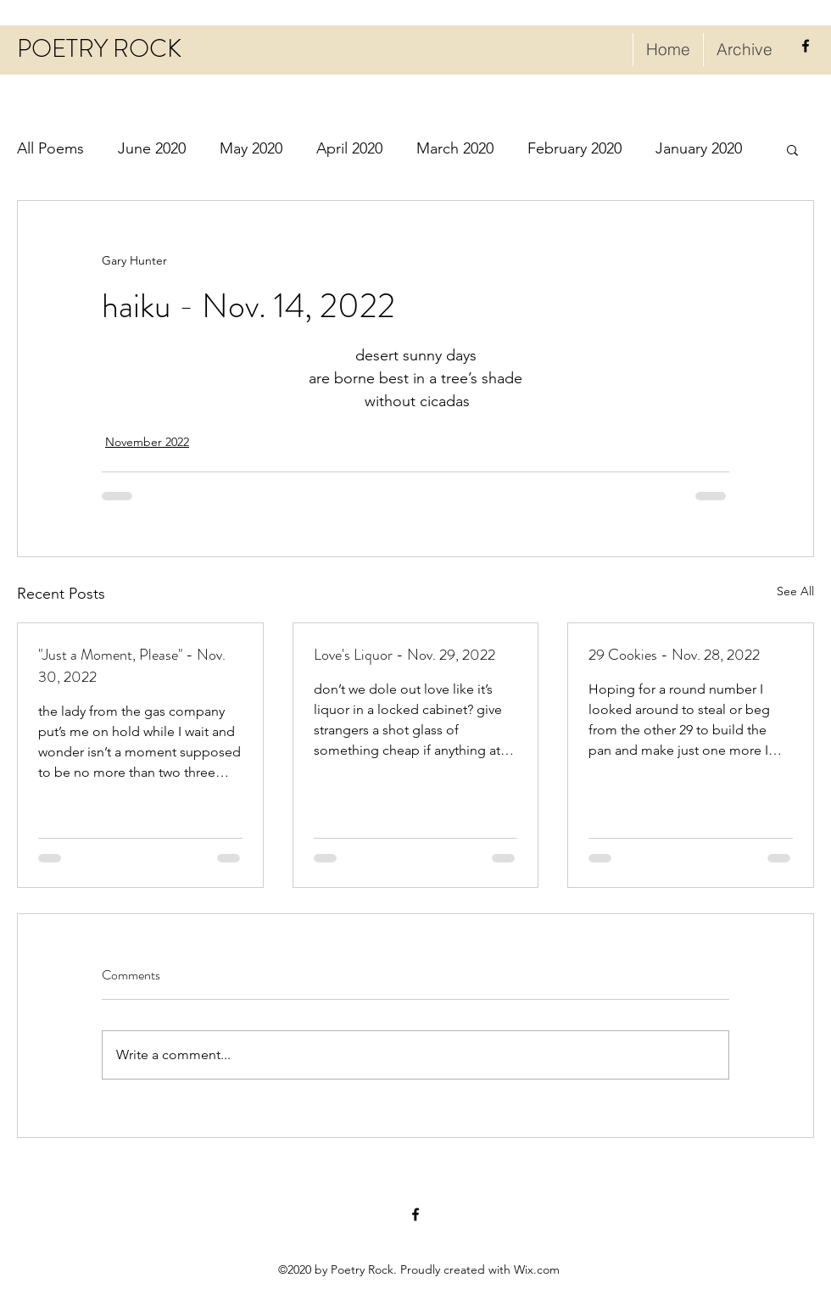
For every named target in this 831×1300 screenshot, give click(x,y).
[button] (792, 149)
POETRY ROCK (99, 48)
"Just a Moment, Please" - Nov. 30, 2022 (132, 666)
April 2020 (349, 148)
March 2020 (455, 148)
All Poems (50, 148)
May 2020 (251, 148)
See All (795, 591)
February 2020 (574, 148)
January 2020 (698, 148)
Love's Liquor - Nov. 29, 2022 (404, 655)
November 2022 (147, 441)
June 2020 (152, 148)
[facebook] (805, 45)
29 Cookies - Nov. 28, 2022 (674, 655)
